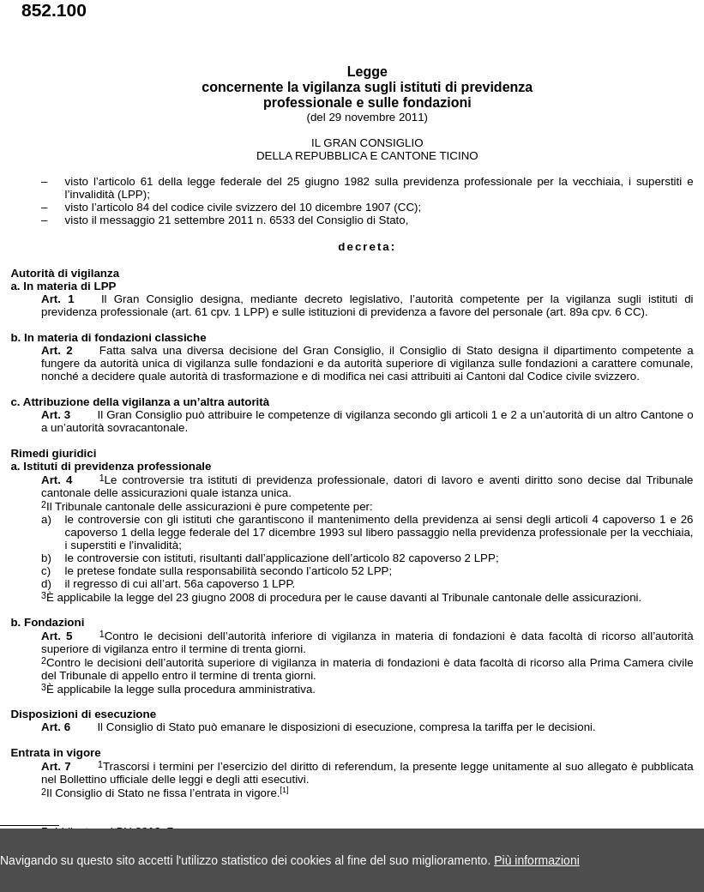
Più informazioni (537, 860)
